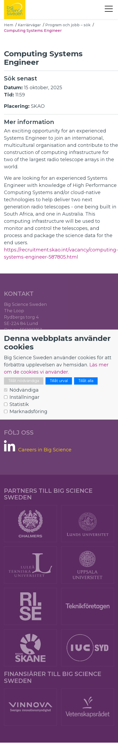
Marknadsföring (28, 411)
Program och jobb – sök (67, 25)
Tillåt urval (59, 380)
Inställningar (24, 397)
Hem (8, 25)
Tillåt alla (85, 380)
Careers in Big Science (44, 450)
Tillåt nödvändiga (23, 380)
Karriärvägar (29, 25)
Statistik (19, 404)
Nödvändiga (24, 390)
